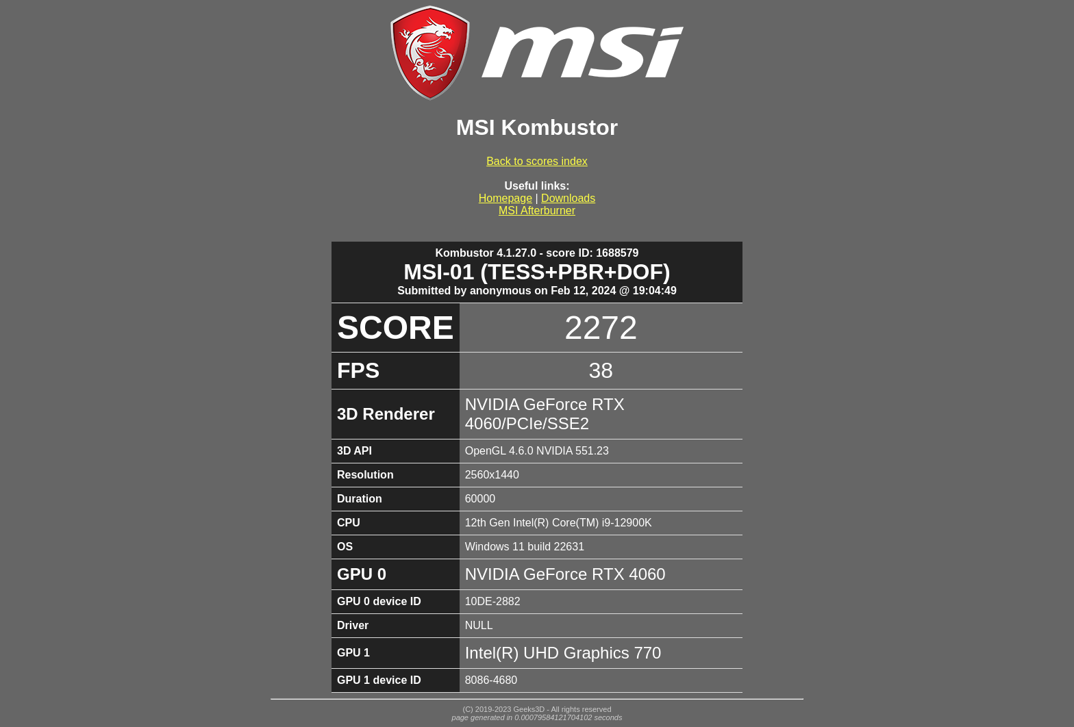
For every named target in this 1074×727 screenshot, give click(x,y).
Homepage (505, 198)
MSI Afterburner (537, 210)
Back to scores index (537, 161)
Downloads (568, 198)
